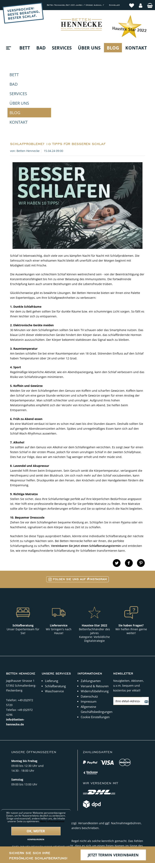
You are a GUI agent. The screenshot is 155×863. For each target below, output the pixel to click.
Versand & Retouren (95, 620)
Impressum (88, 636)
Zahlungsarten (91, 615)
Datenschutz (89, 630)
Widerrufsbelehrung (95, 625)
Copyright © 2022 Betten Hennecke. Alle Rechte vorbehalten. (77, 820)
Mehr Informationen (52, 821)
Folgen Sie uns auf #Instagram (77, 513)
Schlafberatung (55, 620)
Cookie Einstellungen (95, 651)
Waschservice (54, 625)
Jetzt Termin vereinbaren (113, 854)
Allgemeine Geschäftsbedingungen (96, 643)
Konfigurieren (35, 839)
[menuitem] (131, 3)
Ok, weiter (36, 831)
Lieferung (51, 615)
